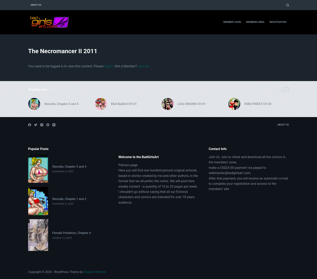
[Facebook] (29, 124)
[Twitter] (35, 124)
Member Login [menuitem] (232, 22)
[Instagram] (41, 124)
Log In (108, 66)
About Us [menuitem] (36, 5)
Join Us (143, 66)
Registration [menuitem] (277, 22)
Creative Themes (94, 272)
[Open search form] (287, 5)
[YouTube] (53, 124)
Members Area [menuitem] (255, 22)
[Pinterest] (47, 124)
